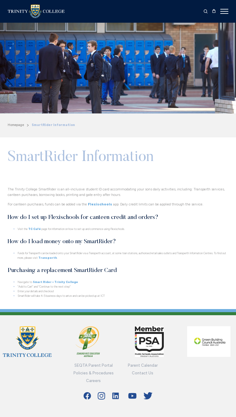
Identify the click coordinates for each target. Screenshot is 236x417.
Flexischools (100, 204)
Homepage (16, 125)
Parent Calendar (143, 365)
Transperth (47, 257)
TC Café (34, 229)
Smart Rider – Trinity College (55, 282)
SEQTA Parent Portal (93, 365)
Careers (93, 380)
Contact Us (142, 373)
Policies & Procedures (93, 373)
